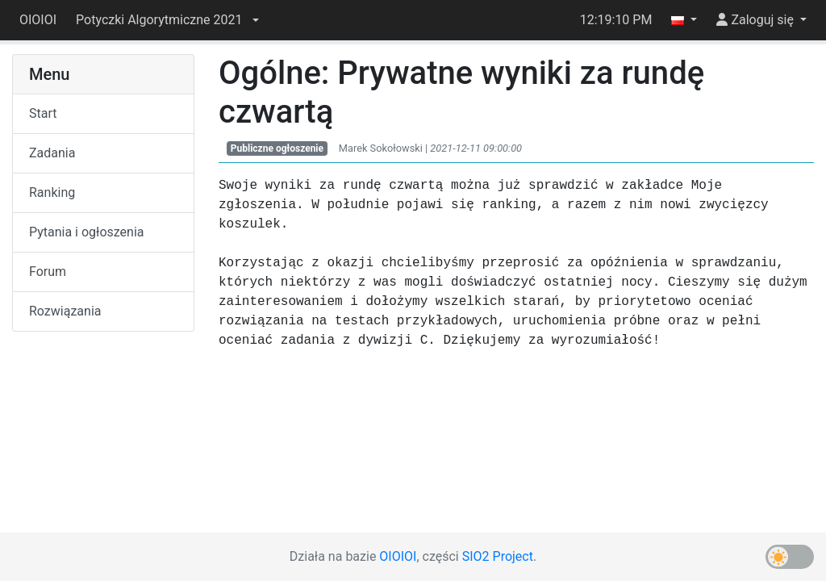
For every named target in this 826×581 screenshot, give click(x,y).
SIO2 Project (497, 556)
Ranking (52, 192)
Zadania (52, 153)
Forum (47, 271)
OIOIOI (37, 19)
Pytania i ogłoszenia (86, 232)
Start (42, 113)
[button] (167, 20)
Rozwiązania (65, 311)
